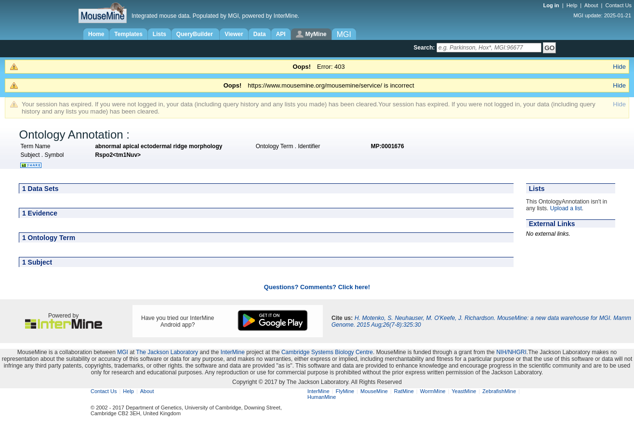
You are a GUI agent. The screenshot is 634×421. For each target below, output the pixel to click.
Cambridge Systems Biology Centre (327, 352)
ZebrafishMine (499, 391)
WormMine (433, 391)
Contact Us (619, 5)
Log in (552, 5)
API (281, 34)
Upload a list (566, 208)
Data (259, 34)
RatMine (404, 391)
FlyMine (345, 391)
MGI (122, 352)
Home (96, 34)
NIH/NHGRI (511, 352)
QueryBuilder (195, 34)
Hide (619, 66)
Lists (159, 34)
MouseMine (374, 391)
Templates (128, 34)
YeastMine (463, 391)
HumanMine (321, 397)
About (591, 5)
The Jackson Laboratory (167, 352)
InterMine (233, 352)
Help (572, 5)
